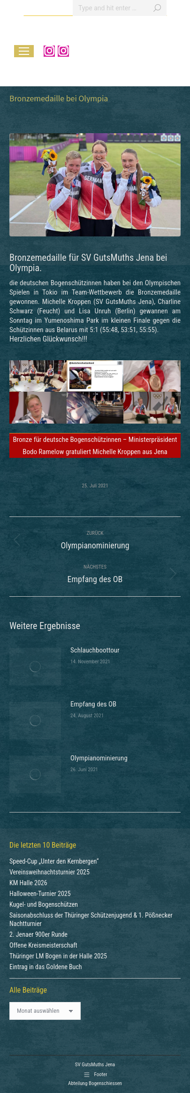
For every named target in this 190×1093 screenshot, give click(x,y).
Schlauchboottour (95, 650)
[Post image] (35, 666)
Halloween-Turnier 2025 (40, 893)
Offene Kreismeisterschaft (43, 945)
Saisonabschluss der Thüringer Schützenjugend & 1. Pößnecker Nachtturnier (91, 919)
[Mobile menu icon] (24, 51)
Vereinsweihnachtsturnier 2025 (49, 872)
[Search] (120, 8)
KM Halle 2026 (28, 883)
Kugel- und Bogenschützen (43, 904)
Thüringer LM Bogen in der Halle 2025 (58, 956)
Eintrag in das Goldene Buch (45, 967)
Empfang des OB (93, 704)
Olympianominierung (99, 758)
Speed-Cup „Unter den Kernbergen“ (54, 861)
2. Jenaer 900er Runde (38, 934)
